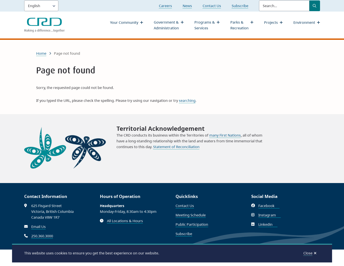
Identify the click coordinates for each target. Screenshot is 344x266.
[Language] (41, 5)
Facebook (268, 205)
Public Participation (192, 224)
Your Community (124, 22)
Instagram (269, 215)
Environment (304, 22)
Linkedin (267, 224)
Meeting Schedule (191, 215)
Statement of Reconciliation (176, 146)
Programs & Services (204, 25)
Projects (271, 22)
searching (187, 100)
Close (307, 253)
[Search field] (284, 5)
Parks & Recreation (239, 25)
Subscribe (240, 5)
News (187, 5)
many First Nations (225, 135)
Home (41, 53)
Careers (165, 5)
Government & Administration (166, 25)
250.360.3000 (42, 236)
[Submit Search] (314, 5)
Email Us (38, 226)
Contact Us (212, 5)
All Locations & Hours (125, 220)
